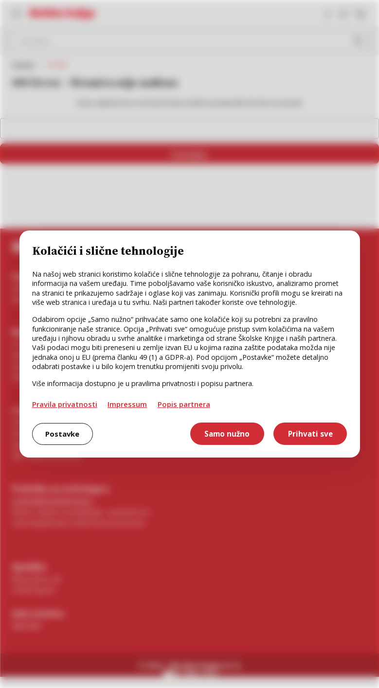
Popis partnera (184, 404)
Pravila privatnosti (64, 404)
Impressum (127, 404)
